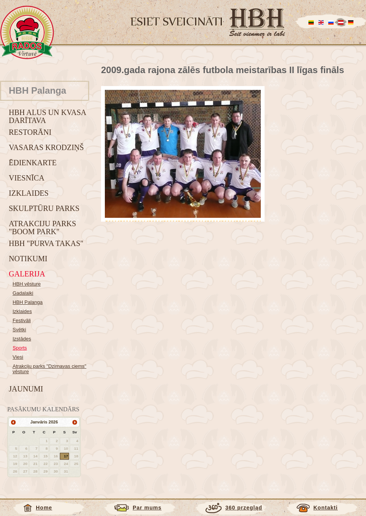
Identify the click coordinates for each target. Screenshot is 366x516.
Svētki (19, 329)
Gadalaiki (23, 293)
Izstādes (22, 339)
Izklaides (28, 193)
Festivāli (22, 320)
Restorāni (30, 132)
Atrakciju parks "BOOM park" (42, 227)
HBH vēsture (27, 284)
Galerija (27, 274)
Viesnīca (26, 178)
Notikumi (28, 258)
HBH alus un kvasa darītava (47, 116)
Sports (20, 348)
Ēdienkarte (32, 162)
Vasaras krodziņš (46, 147)
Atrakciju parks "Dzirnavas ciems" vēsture (49, 368)
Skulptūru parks (44, 208)
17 (66, 456)
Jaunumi (26, 389)
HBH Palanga (28, 302)
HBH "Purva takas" (46, 243)
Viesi (18, 357)
